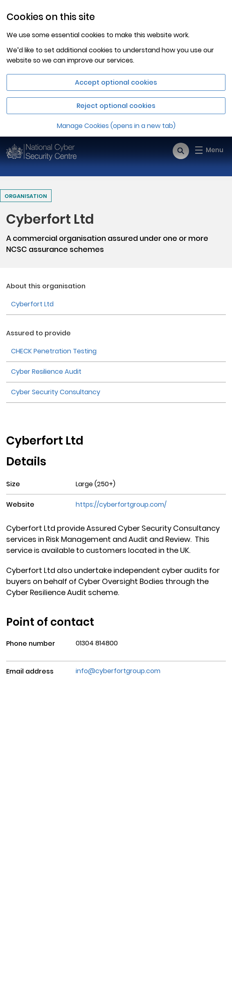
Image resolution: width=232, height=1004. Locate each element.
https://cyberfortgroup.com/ (121, 504)
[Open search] (181, 151)
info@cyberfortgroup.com (118, 671)
